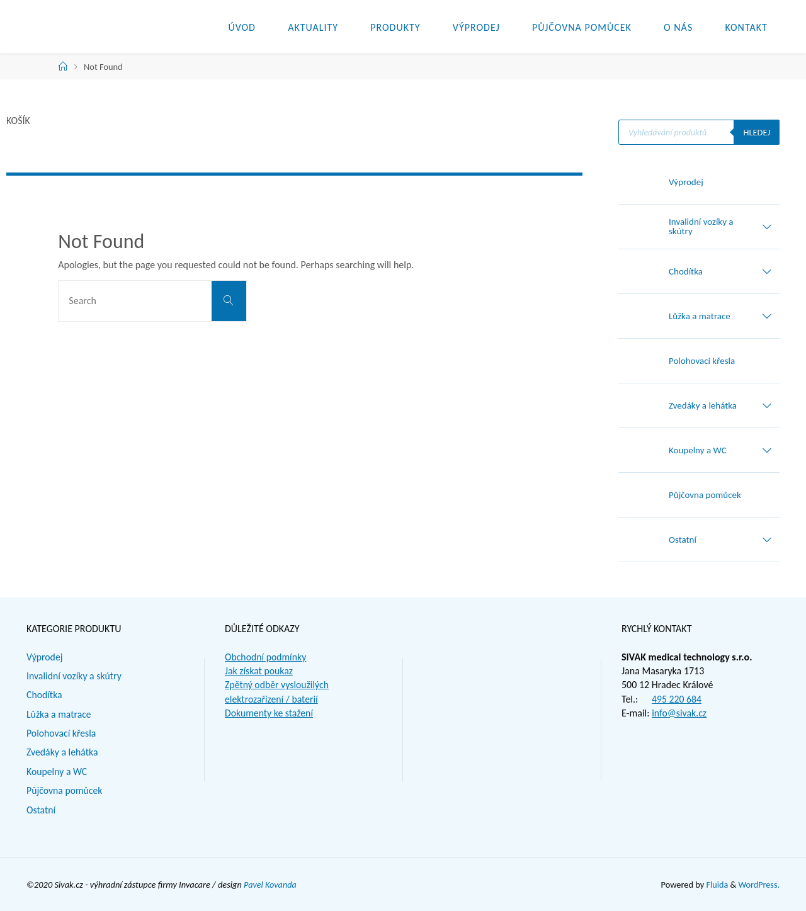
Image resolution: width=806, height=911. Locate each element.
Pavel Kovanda (270, 884)
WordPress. (759, 884)
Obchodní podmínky (266, 657)
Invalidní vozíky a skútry (74, 676)
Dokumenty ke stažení (269, 713)
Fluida (715, 884)
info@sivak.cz (679, 713)
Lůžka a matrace (59, 714)
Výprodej (44, 657)
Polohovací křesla (61, 733)
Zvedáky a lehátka (62, 752)
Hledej (756, 132)
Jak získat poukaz (259, 671)
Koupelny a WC (57, 772)
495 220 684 (677, 699)
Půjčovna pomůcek (64, 790)
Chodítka (44, 695)
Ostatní (41, 810)
